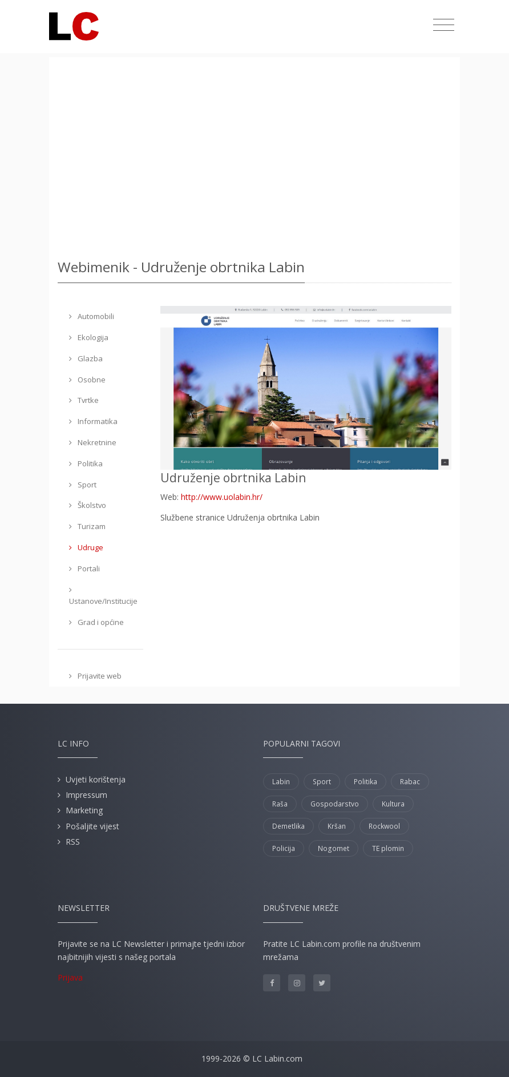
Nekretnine (92, 442)
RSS (73, 841)
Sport (82, 484)
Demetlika (288, 826)
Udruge (86, 547)
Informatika (93, 421)
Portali (84, 568)
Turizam (87, 526)
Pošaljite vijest (92, 826)
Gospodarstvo (334, 804)
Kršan (337, 826)
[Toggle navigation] (443, 25)
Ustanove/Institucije (103, 596)
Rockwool (384, 826)
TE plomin (388, 848)
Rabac (410, 781)
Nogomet (333, 848)
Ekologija (88, 337)
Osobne (87, 379)
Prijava (70, 977)
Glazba (86, 358)
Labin (281, 781)
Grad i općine (96, 622)
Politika (86, 463)
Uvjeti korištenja (96, 779)
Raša (280, 804)
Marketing (84, 810)
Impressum (86, 794)
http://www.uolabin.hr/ (221, 496)
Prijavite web (95, 676)
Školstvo (87, 505)
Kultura (393, 804)
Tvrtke (84, 400)
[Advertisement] (254, 154)
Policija (283, 848)
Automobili (91, 316)
